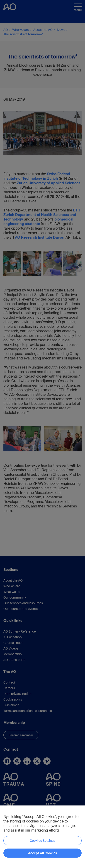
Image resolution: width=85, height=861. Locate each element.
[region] (42, 833)
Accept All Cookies (42, 853)
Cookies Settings (42, 841)
